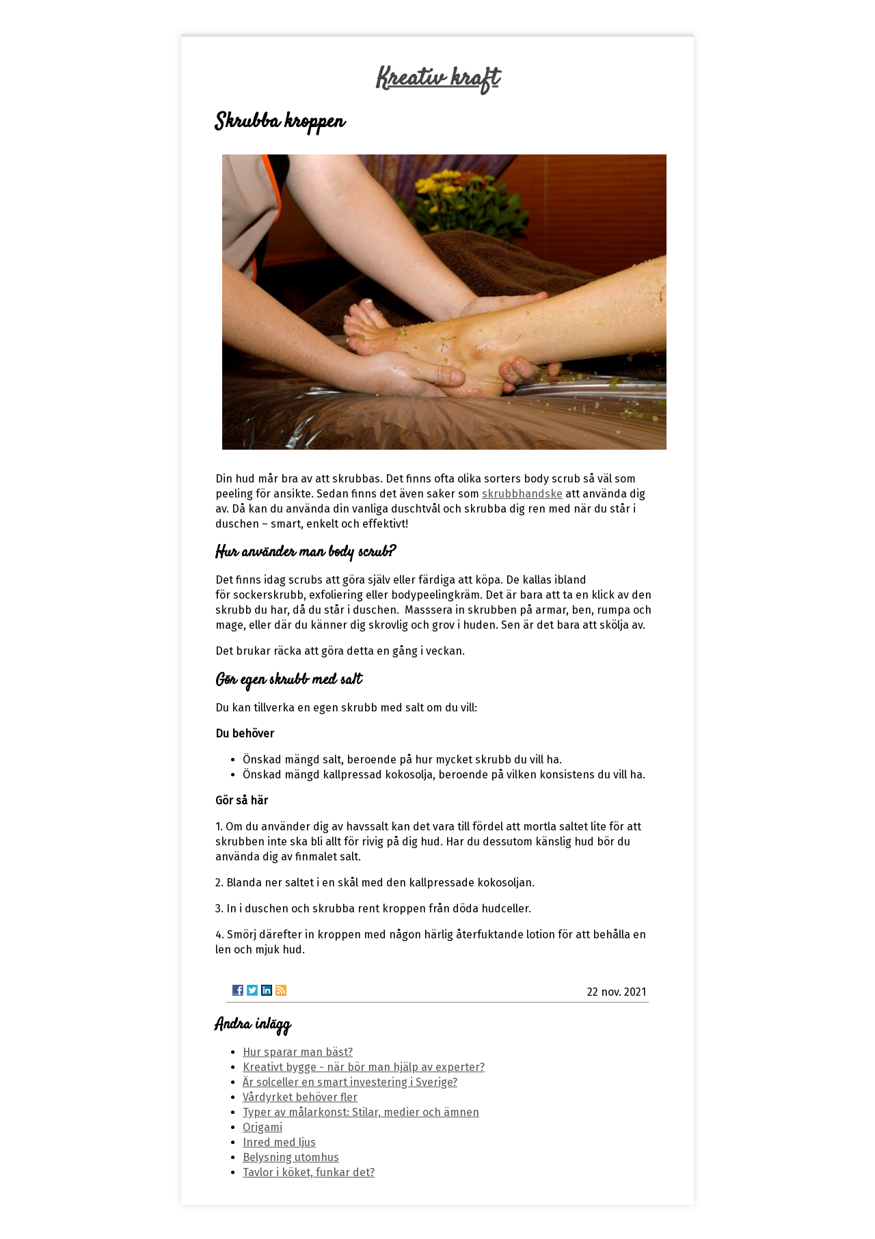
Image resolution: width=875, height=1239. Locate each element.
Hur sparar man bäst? (298, 1052)
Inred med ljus (279, 1142)
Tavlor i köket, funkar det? (309, 1172)
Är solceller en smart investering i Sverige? (350, 1082)
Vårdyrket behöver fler (300, 1097)
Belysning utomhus (291, 1157)
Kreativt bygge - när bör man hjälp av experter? (364, 1067)
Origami (262, 1127)
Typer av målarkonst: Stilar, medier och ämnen (361, 1112)
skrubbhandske (522, 493)
